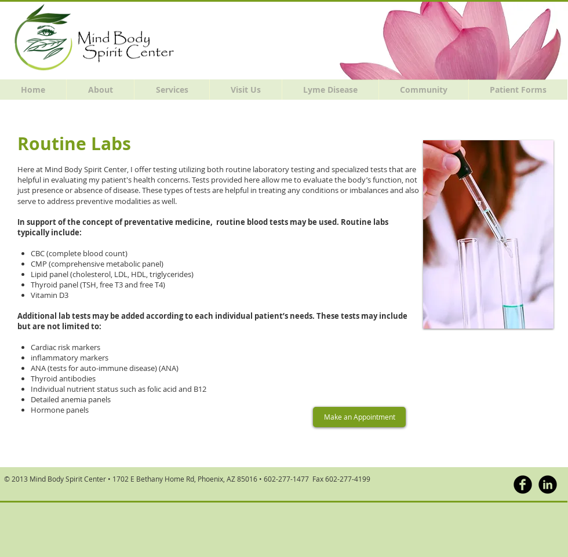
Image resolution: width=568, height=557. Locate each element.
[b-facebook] (523, 484)
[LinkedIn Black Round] (547, 484)
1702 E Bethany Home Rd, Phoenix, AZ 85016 (184, 478)
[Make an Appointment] (359, 417)
